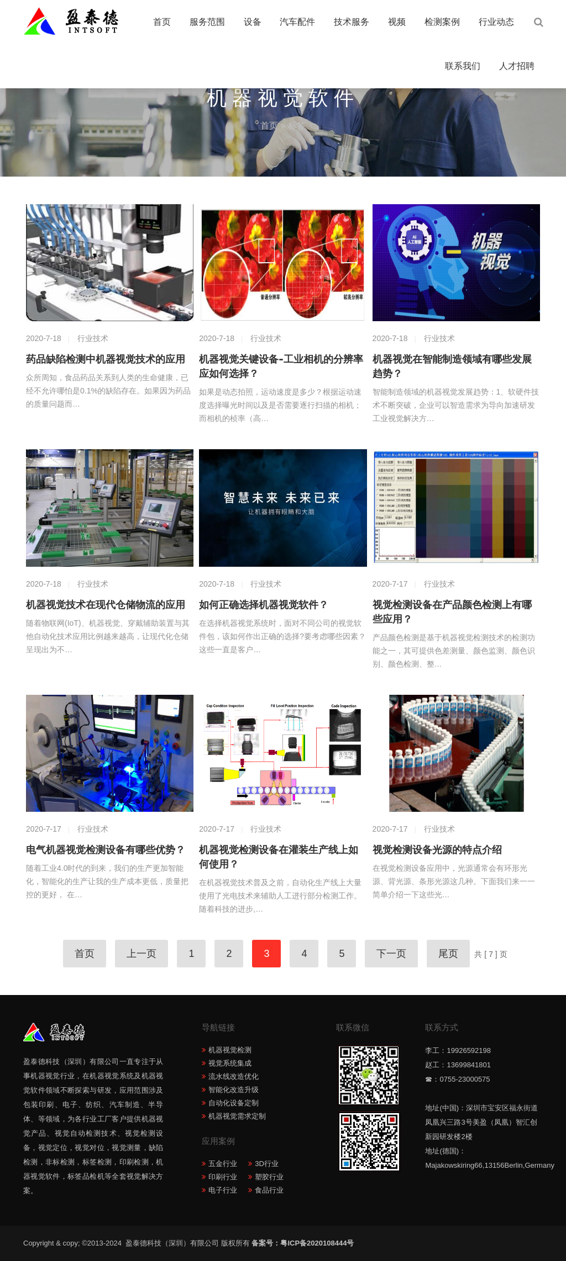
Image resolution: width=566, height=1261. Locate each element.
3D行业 (267, 1163)
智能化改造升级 (233, 1090)
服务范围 (207, 21)
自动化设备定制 (233, 1103)
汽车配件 (297, 21)
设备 (252, 21)
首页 (162, 21)
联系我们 (462, 66)
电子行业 (222, 1190)
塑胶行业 (269, 1177)
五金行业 (222, 1163)
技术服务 (351, 21)
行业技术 (92, 338)
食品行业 (269, 1190)
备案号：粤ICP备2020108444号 (302, 1243)
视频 (397, 21)
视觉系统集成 (229, 1063)
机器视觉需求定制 (237, 1116)
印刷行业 (222, 1177)
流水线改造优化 (233, 1076)
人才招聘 (516, 66)
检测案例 (442, 21)
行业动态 (496, 21)
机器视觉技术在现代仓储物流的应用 (105, 605)
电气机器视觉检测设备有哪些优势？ (105, 850)
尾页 (448, 953)
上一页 (141, 953)
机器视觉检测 (229, 1050)
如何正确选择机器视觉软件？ (263, 605)
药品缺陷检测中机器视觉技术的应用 (105, 359)
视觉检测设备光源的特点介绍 (437, 850)
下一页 (391, 953)
